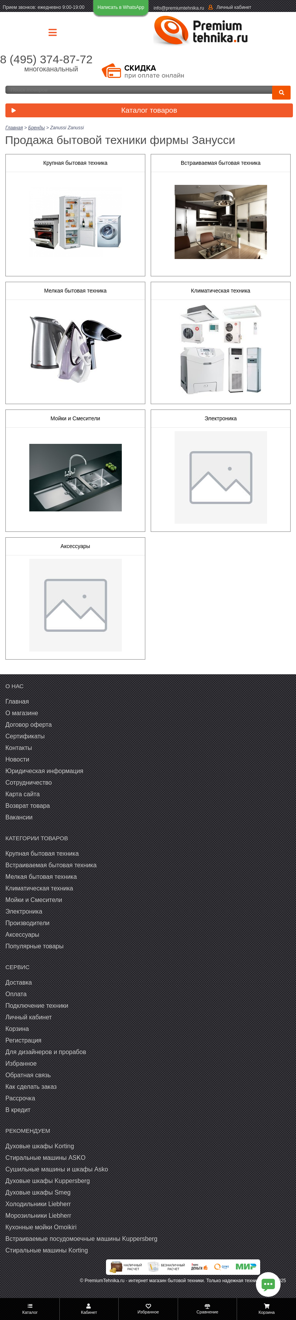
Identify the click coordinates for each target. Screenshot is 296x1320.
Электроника (221, 418)
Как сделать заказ (31, 1086)
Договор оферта (28, 724)
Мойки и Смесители (75, 418)
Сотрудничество (28, 782)
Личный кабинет (234, 7)
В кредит (17, 1110)
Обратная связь (28, 1075)
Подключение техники (36, 1005)
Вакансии (19, 817)
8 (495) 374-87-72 (46, 59)
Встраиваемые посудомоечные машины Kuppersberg (81, 1238)
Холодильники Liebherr (38, 1204)
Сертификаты (25, 736)
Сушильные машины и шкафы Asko (56, 1169)
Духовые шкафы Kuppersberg (47, 1181)
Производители (27, 923)
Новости (17, 759)
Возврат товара (27, 805)
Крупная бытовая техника (75, 163)
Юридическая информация (44, 771)
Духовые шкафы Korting (39, 1146)
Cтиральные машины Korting (46, 1250)
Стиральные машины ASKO (45, 1157)
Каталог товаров (92, 111)
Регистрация (23, 1040)
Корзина (17, 1029)
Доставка (18, 982)
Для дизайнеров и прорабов (45, 1052)
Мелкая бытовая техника (75, 291)
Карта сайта (22, 794)
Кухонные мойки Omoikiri (40, 1227)
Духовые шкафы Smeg (38, 1192)
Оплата (16, 994)
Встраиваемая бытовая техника (221, 163)
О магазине (21, 713)
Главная (17, 701)
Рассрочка (20, 1098)
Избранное (21, 1063)
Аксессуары (75, 546)
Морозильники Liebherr (38, 1215)
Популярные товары (34, 946)
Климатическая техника (221, 291)
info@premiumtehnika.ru (179, 8)
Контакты (18, 748)
